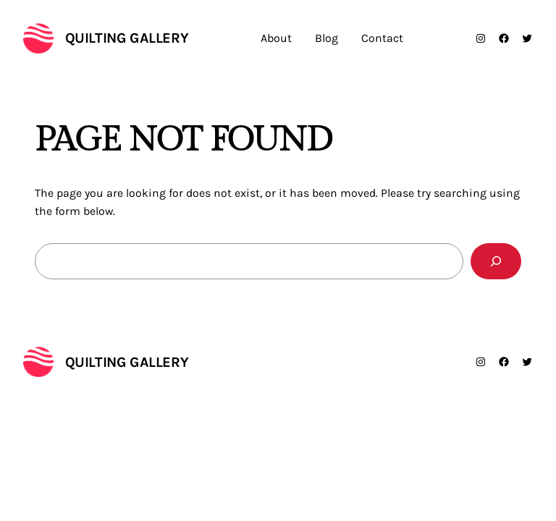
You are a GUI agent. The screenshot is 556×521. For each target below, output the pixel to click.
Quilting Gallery (127, 38)
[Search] (496, 261)
